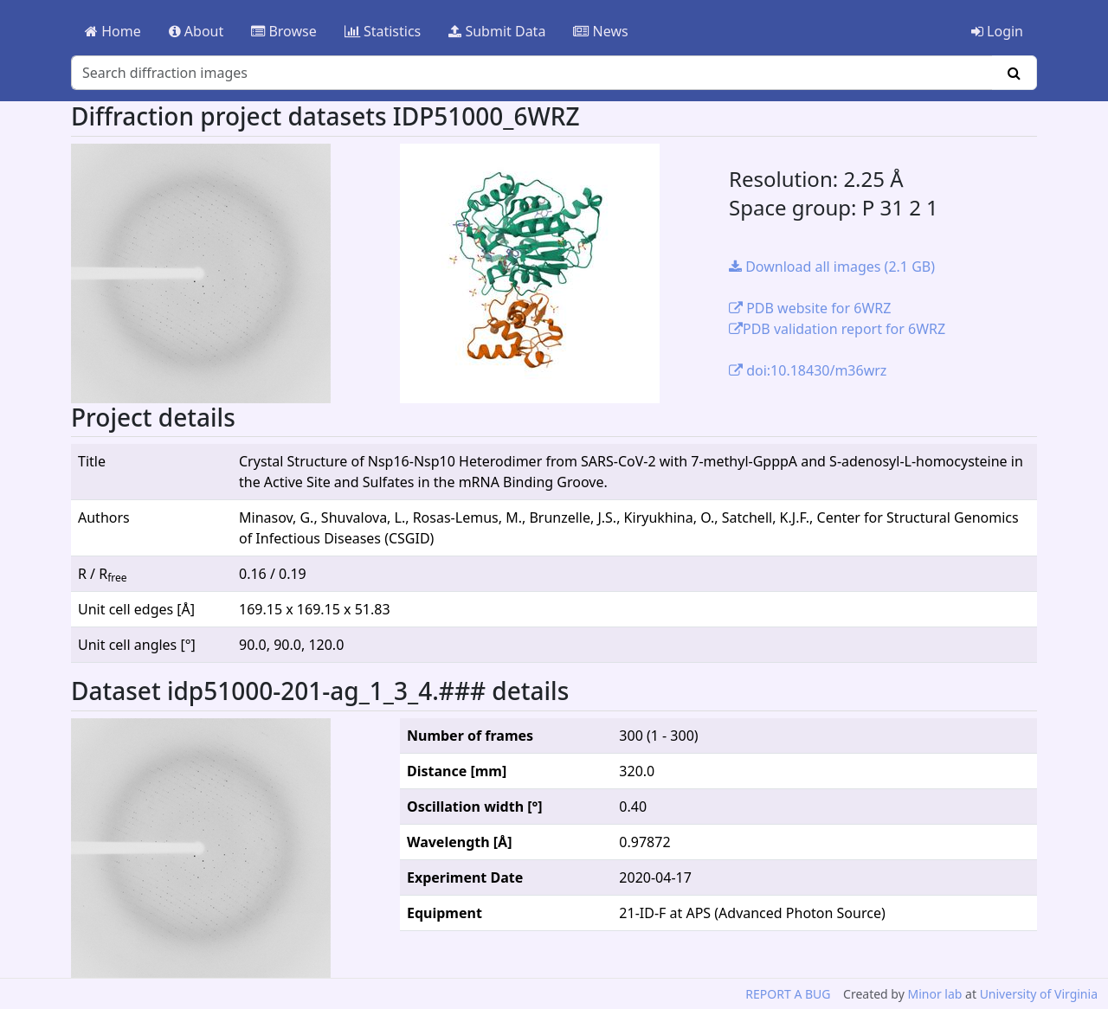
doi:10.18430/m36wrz (807, 370)
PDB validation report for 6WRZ (837, 328)
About (196, 31)
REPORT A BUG (787, 994)
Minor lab (934, 994)
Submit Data (496, 31)
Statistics (383, 31)
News (600, 31)
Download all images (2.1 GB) (832, 266)
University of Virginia (1039, 994)
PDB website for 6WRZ (810, 308)
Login (997, 31)
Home (113, 31)
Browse (283, 31)
